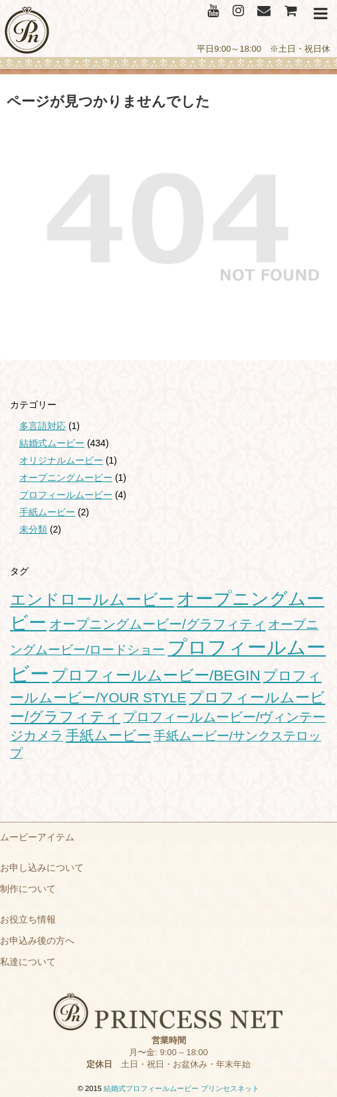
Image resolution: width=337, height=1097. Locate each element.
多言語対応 (42, 425)
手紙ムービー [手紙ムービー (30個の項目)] (108, 735)
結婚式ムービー (51, 443)
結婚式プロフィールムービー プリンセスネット (181, 1088)
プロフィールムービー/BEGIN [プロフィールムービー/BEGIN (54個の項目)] (156, 675)
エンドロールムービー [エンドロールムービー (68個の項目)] (92, 599)
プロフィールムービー (65, 494)
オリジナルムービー (61, 460)
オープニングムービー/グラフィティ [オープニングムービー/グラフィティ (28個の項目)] (157, 624)
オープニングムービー (65, 477)
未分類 (33, 529)
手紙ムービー (47, 512)
